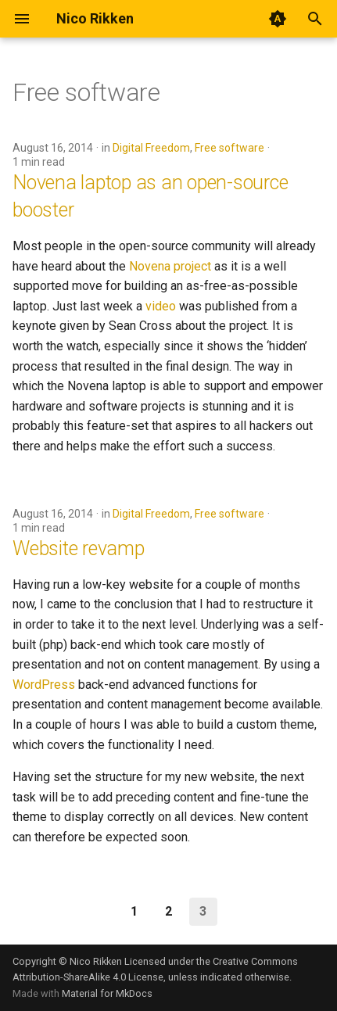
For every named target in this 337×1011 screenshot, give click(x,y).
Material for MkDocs (107, 993)
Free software (229, 148)
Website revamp (79, 548)
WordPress (44, 684)
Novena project (170, 266)
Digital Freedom (151, 148)
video (160, 306)
